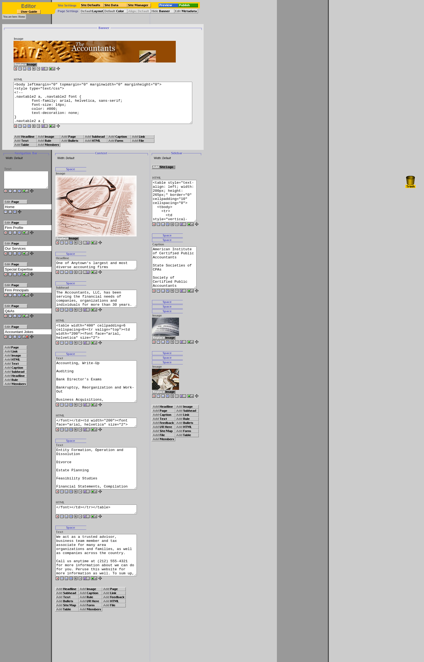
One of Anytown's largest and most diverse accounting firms (102, 274)
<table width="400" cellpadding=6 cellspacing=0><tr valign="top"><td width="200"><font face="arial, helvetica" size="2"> (102, 346)
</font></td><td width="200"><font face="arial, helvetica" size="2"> (102, 447)
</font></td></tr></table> (102, 544)
